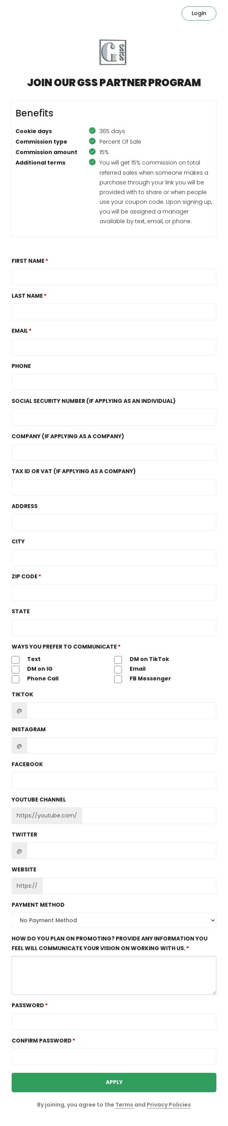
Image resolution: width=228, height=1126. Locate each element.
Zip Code (25, 576)
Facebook (27, 764)
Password (28, 1005)
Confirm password (42, 1040)
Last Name (27, 296)
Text (26, 659)
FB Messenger (142, 679)
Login (199, 13)
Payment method (38, 905)
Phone (21, 366)
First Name (28, 261)
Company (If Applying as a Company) (68, 436)
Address (25, 506)
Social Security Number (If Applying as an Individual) (94, 401)
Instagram (29, 729)
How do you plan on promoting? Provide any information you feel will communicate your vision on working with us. (109, 943)
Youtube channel (39, 799)
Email (20, 331)
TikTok (22, 694)
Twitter (24, 834)
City (18, 541)
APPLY (114, 1082)
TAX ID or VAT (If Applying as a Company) (74, 471)
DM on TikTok (141, 659)
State (21, 611)
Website (24, 869)
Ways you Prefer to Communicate (64, 647)
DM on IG (32, 669)
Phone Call (35, 679)
